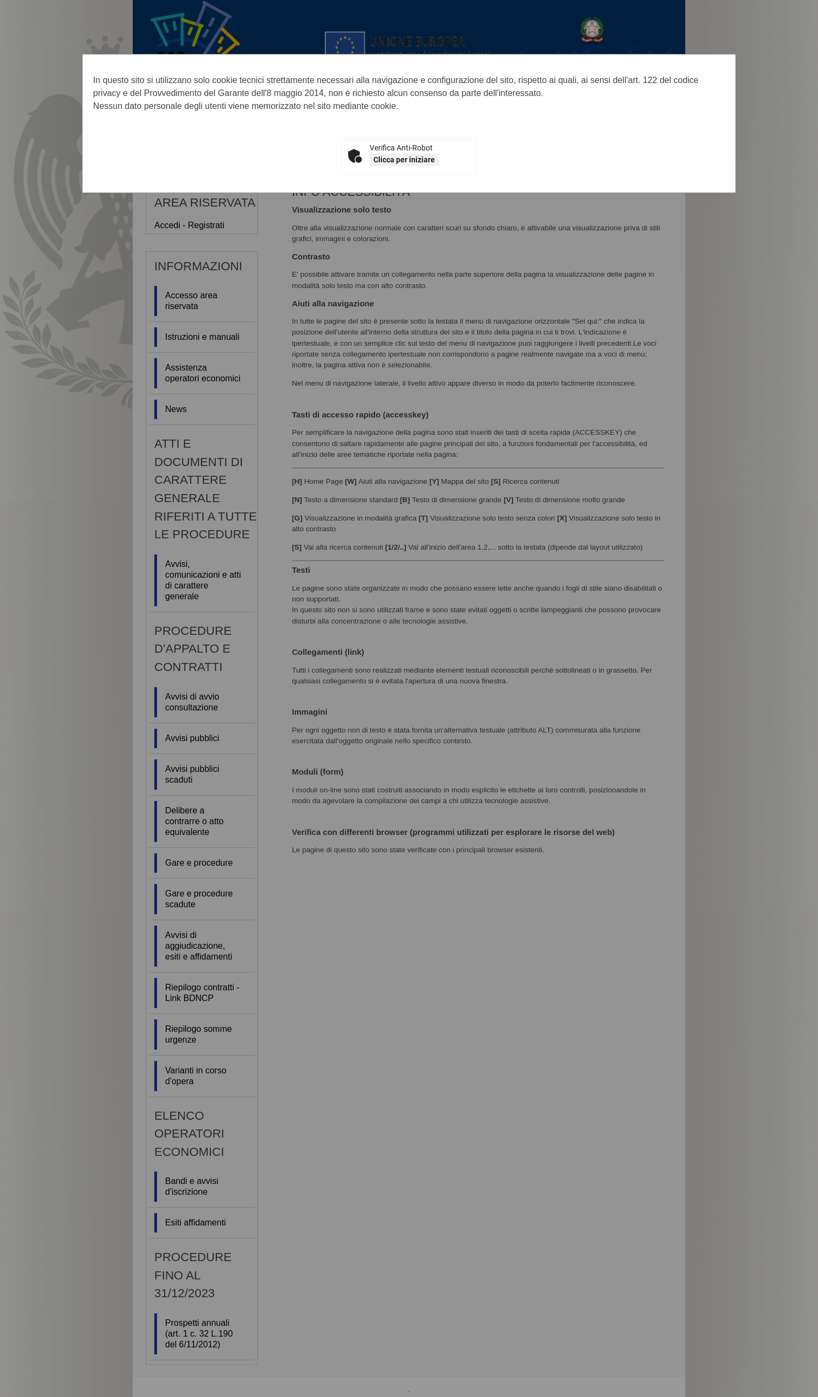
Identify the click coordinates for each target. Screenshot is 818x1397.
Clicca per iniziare (404, 159)
